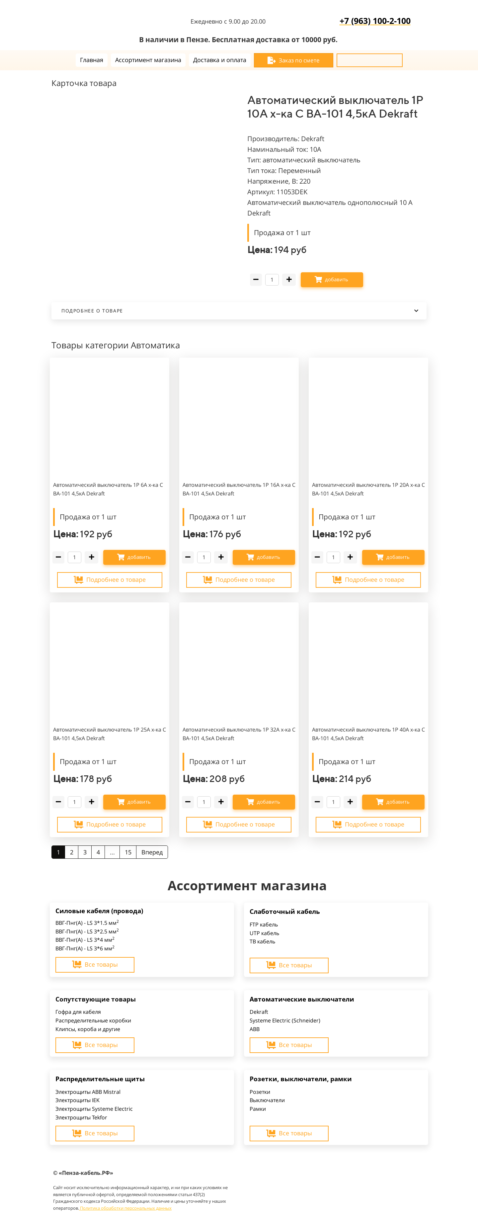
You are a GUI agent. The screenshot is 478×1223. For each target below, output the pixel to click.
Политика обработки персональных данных (125, 1208)
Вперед (152, 852)
